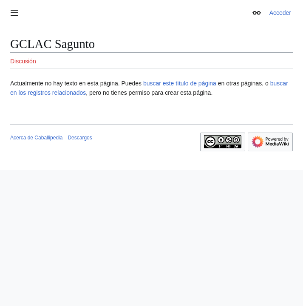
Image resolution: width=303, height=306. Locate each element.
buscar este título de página (179, 83)
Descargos (80, 138)
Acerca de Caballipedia (36, 138)
